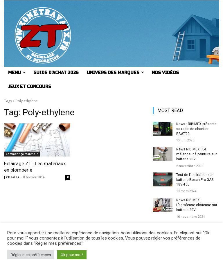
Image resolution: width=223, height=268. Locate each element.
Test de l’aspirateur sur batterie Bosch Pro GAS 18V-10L (194, 180)
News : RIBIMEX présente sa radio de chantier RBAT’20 (196, 129)
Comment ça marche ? (22, 154)
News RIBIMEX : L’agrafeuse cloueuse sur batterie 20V (196, 205)
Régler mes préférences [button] (31, 255)
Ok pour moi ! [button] (72, 255)
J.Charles (11, 177)
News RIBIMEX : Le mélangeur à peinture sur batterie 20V (196, 154)
